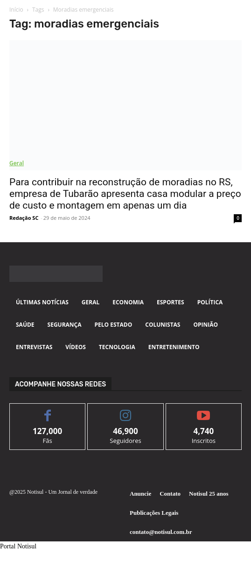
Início (16, 10)
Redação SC (23, 217)
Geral (16, 163)
